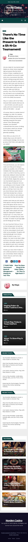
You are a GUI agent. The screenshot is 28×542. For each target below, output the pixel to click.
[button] (21, 20)
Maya (11, 54)
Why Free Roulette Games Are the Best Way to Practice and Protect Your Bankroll (13, 365)
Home (9, 538)
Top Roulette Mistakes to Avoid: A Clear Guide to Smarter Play (14, 451)
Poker (5, 303)
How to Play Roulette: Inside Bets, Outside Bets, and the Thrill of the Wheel (13, 377)
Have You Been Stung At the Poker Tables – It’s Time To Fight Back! (20, 269)
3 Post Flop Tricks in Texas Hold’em (12, 323)
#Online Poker (14, 56)
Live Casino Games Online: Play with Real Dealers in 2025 (13, 485)
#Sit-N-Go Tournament (15, 60)
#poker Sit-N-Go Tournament (16, 58)
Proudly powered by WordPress (8, 532)
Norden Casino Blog (14, 534)
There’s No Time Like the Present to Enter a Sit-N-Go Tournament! (14, 42)
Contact (18, 538)
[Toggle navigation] (25, 20)
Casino (5, 447)
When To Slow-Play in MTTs (13, 339)
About (13, 538)
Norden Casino (14, 7)
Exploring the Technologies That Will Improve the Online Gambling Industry (13, 385)
